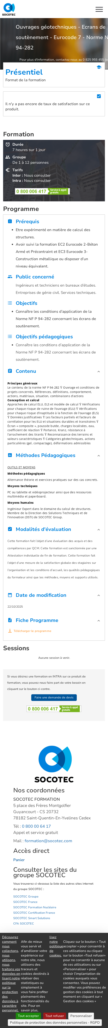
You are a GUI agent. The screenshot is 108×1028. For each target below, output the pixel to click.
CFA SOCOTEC (23, 924)
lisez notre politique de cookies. (56, 946)
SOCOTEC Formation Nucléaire (34, 907)
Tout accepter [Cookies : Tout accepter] (28, 1016)
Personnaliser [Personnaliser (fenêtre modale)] (81, 1016)
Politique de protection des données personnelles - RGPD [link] (55, 1022)
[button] (54, 372)
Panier (19, 859)
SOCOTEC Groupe (25, 897)
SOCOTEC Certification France (34, 913)
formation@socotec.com (48, 841)
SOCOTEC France (25, 902)
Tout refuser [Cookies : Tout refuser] (54, 1016)
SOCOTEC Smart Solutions (31, 918)
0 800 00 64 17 (36, 826)
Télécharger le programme (32, 631)
